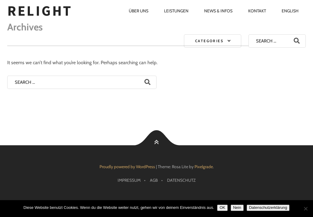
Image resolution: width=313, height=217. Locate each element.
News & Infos (218, 11)
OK (222, 207)
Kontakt (257, 11)
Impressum (129, 180)
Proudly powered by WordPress (127, 166)
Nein (237, 207)
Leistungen (176, 11)
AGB (154, 180)
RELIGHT (39, 11)
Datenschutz (181, 180)
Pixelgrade (203, 166)
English (290, 11)
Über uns (138, 11)
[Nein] (305, 209)
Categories (209, 41)
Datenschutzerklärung (268, 207)
